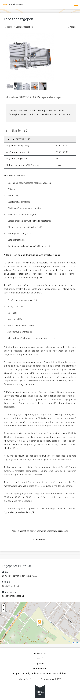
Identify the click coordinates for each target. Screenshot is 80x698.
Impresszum (40, 653)
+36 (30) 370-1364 (11, 586)
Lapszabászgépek (24, 27)
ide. (69, 114)
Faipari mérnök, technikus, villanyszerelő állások (40, 673)
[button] (40, 623)
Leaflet (76, 643)
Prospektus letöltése (14, 175)
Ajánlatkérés (40, 539)
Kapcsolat (40, 663)
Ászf (40, 658)
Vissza (71, 27)
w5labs (40, 691)
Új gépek (8, 27)
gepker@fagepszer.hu (13, 596)
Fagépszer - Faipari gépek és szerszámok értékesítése (13, 4)
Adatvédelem (40, 668)
